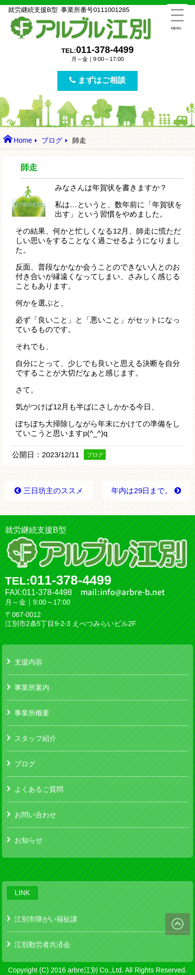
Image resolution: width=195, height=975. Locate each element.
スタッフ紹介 (35, 738)
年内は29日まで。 (141, 490)
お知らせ (28, 840)
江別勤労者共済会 (42, 945)
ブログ (51, 140)
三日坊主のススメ (53, 490)
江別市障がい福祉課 (45, 919)
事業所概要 (31, 713)
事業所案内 (31, 687)
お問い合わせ (35, 815)
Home (22, 140)
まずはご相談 (97, 80)
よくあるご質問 (38, 789)
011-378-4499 (105, 49)
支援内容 (28, 662)
